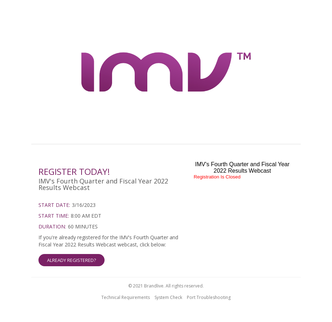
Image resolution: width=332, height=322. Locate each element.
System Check (168, 297)
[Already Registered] (110, 250)
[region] (166, 73)
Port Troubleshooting (209, 297)
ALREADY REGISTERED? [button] (71, 260)
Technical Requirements (125, 297)
